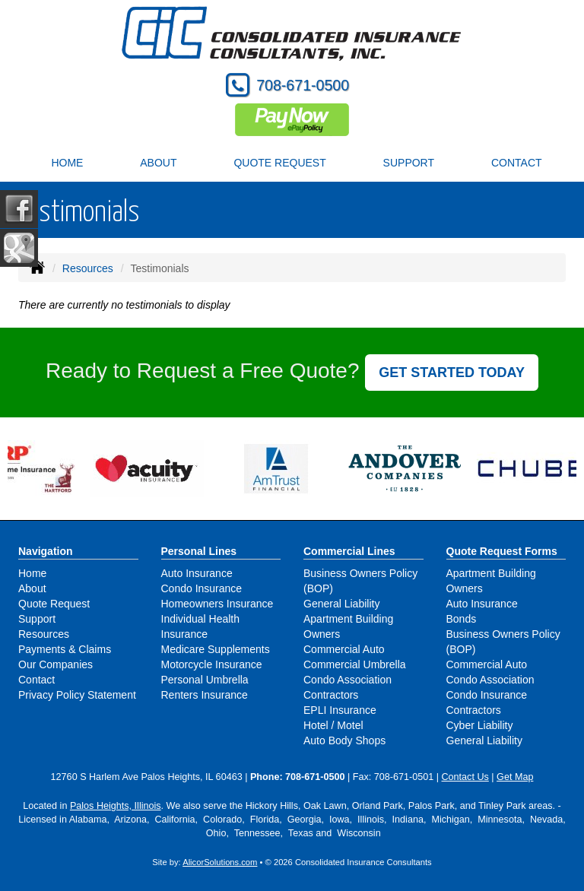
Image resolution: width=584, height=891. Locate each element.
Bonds (461, 619)
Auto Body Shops (344, 740)
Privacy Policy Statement (77, 695)
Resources (87, 268)
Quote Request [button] (279, 163)
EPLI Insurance (339, 710)
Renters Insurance (204, 695)
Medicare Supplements (215, 649)
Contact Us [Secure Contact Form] (465, 777)
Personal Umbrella (205, 680)
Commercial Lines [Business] (349, 551)
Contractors (330, 695)
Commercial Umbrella (354, 664)
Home (67, 163)
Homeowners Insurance (217, 604)
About (158, 163)
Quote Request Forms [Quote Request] (501, 551)
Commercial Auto (344, 649)
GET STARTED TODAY (452, 372)
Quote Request (54, 604)
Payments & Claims (64, 649)
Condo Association (347, 680)
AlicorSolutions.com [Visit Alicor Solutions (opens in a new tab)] (219, 862)
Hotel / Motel (333, 725)
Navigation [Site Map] (45, 551)
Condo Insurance (202, 588)
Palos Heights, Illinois (115, 806)
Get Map (515, 777)
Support (37, 619)
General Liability (341, 604)
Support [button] (408, 163)
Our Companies (55, 664)
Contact (516, 163)
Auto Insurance (197, 573)
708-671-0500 (302, 85)
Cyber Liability (479, 725)
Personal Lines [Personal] (199, 551)
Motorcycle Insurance (211, 664)
